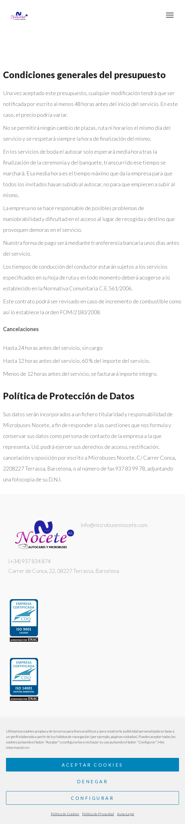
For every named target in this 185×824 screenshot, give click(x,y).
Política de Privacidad (98, 814)
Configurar (92, 798)
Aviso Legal (125, 814)
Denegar (92, 781)
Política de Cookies (65, 814)
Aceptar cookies (92, 765)
